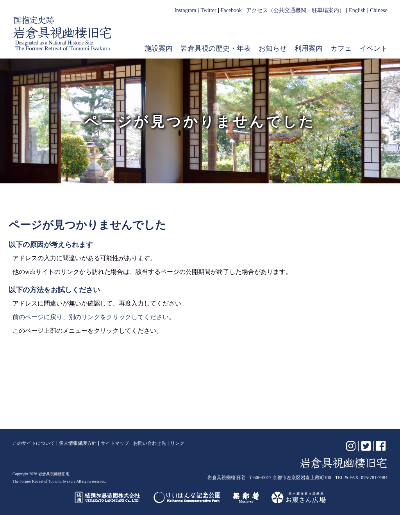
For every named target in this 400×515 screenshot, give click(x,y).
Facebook (231, 10)
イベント (373, 48)
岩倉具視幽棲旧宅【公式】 (62, 34)
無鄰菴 (246, 497)
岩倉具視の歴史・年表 (215, 48)
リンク (177, 443)
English (357, 10)
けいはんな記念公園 (187, 497)
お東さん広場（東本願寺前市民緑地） (298, 497)
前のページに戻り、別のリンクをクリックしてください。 (93, 317)
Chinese (379, 10)
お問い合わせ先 (149, 443)
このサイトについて (33, 443)
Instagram (185, 10)
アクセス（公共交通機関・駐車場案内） (295, 10)
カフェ (341, 48)
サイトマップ (115, 443)
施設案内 (159, 48)
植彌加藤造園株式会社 (107, 497)
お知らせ (273, 48)
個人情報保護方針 (77, 443)
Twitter (208, 10)
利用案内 (309, 48)
